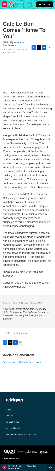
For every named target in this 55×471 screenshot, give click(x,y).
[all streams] (51, 467)
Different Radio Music (17, 333)
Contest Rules (12, 422)
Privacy (9, 416)
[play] (4, 467)
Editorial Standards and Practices (21, 435)
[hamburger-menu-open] (4, 4)
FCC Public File (13, 428)
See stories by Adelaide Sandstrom (22, 362)
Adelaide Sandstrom (13, 44)
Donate (46, 4)
